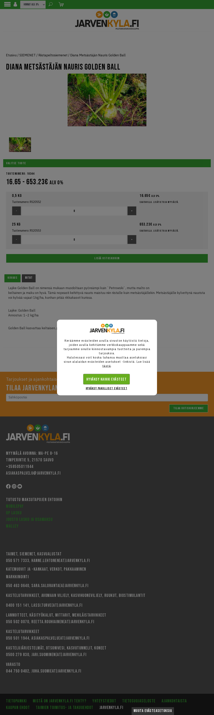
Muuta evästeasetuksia (153, 711)
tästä (106, 366)
